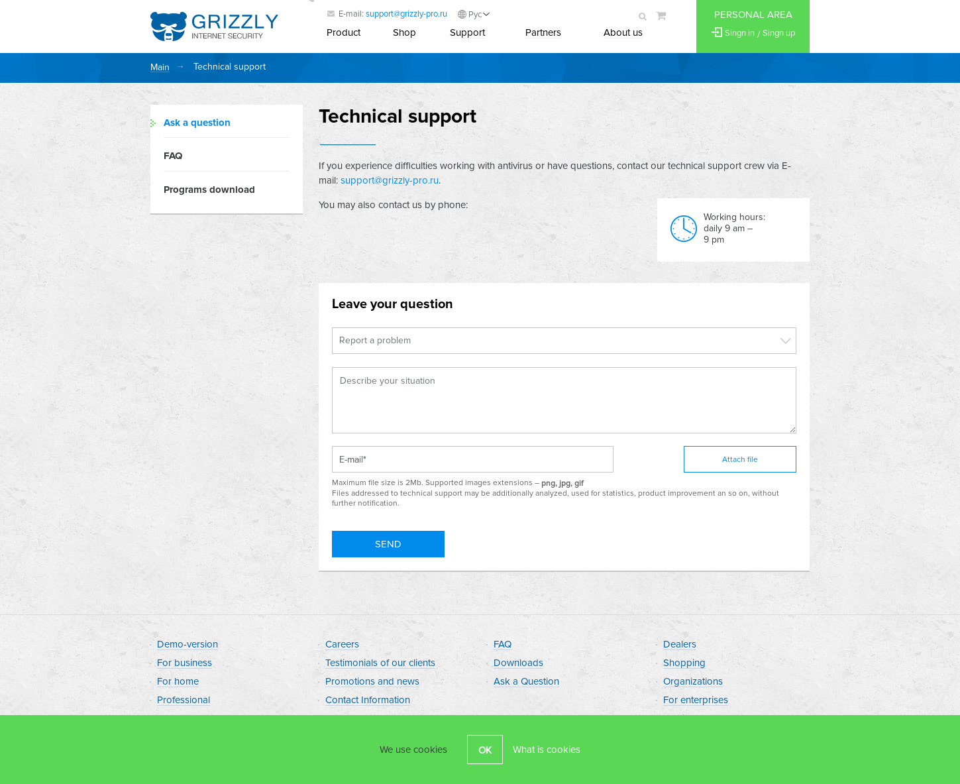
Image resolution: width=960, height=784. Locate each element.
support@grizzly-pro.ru (406, 14)
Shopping (684, 663)
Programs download (209, 190)
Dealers (679, 645)
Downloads (518, 663)
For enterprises (695, 700)
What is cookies (546, 750)
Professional (183, 700)
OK (485, 750)
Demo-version (187, 645)
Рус (475, 14)
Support (467, 33)
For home (178, 682)
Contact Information (367, 700)
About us (623, 33)
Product (343, 33)
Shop (404, 33)
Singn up (779, 33)
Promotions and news (372, 682)
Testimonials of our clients (380, 663)
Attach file (740, 460)
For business (184, 663)
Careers (342, 645)
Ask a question (197, 123)
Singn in (740, 33)
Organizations (693, 682)
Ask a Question (526, 682)
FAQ (173, 156)
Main (160, 67)
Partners (543, 33)
